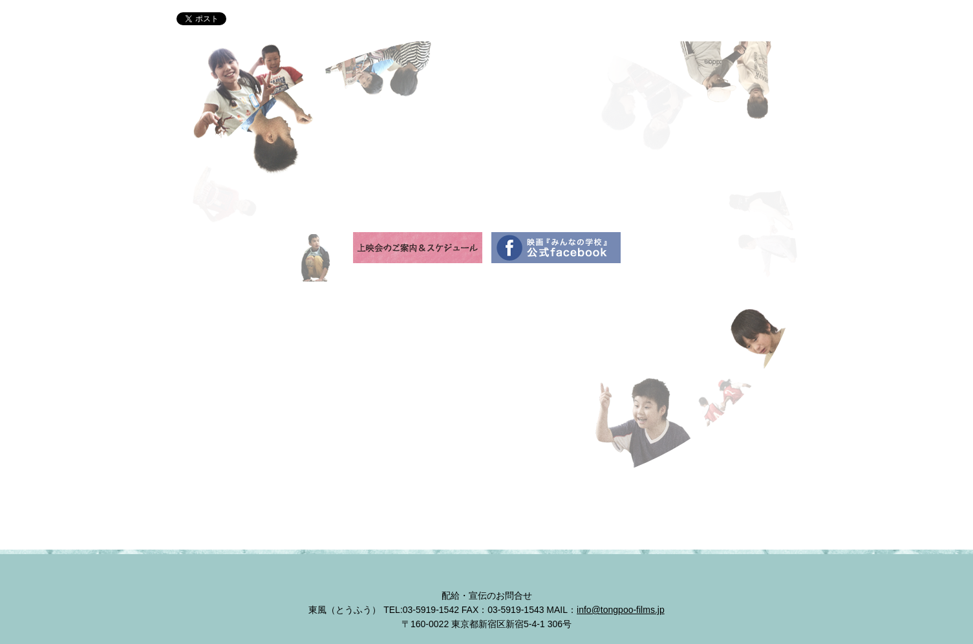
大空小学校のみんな (508, 20)
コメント (634, 20)
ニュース (338, 20)
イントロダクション (410, 20)
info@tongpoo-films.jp (621, 610)
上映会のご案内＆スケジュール (750, 20)
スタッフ (584, 20)
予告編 (681, 20)
